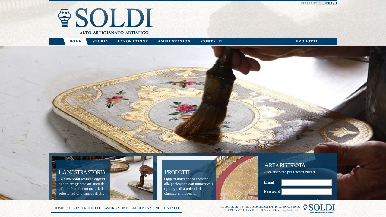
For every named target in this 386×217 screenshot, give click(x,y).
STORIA (73, 208)
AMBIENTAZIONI (145, 208)
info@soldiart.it (290, 210)
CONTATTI (170, 208)
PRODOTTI (91, 208)
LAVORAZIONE (115, 208)
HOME (58, 208)
